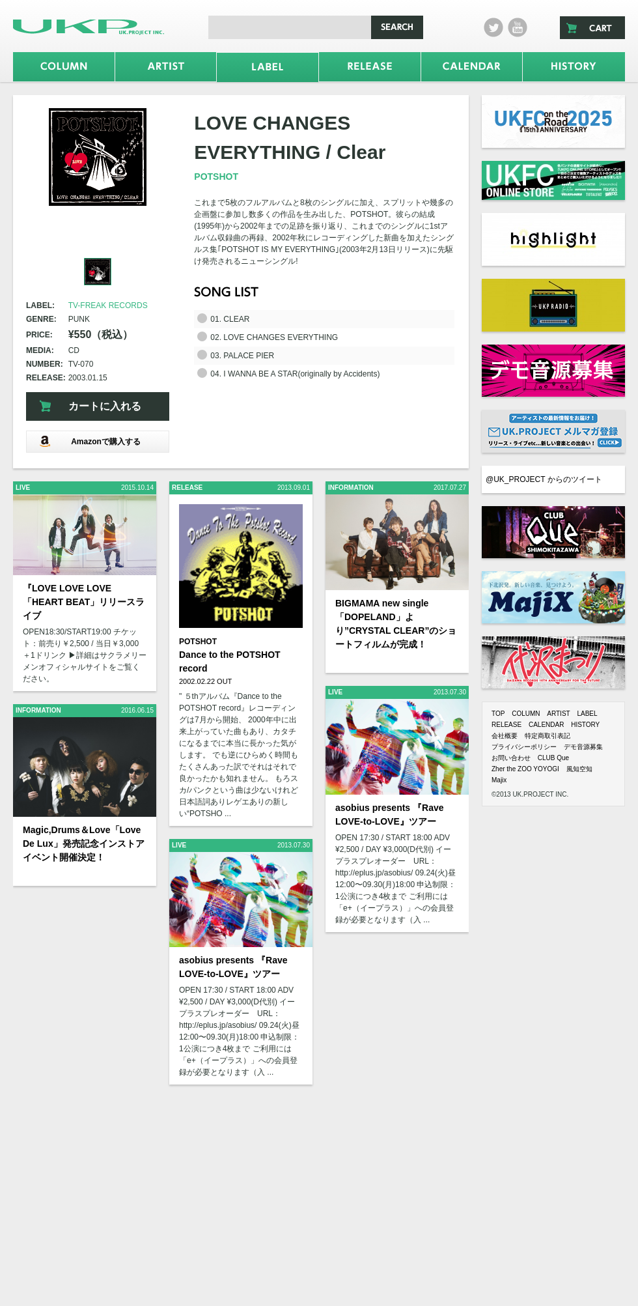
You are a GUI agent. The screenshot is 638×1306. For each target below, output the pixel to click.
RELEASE (506, 724)
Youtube (517, 27)
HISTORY (585, 724)
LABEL (587, 713)
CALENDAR (546, 724)
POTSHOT (216, 176)
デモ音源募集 (583, 746)
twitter (493, 27)
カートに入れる (104, 406)
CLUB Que (553, 757)
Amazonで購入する (90, 441)
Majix (499, 780)
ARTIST (558, 713)
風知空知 (579, 769)
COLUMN (526, 713)
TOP (498, 713)
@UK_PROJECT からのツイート (544, 479)
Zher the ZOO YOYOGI (525, 769)
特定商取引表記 (547, 735)
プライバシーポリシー (524, 746)
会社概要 (505, 735)
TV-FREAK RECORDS (108, 305)
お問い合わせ (511, 757)
